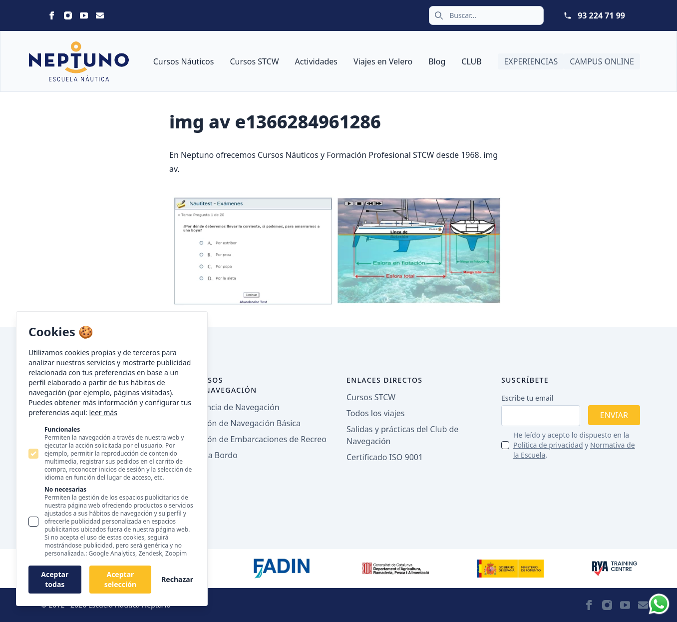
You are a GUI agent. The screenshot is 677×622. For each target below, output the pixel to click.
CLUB (471, 61)
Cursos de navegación (224, 385)
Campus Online (602, 61)
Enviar (614, 415)
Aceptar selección (120, 579)
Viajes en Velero (382, 61)
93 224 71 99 (601, 15)
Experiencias (531, 61)
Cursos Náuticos (183, 61)
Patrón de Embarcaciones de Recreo (259, 439)
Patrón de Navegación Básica (246, 423)
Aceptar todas (54, 579)
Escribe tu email (527, 398)
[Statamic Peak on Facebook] (52, 15)
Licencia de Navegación (236, 407)
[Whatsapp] (659, 604)
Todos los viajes (375, 413)
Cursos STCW (254, 61)
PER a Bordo (215, 455)
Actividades (316, 61)
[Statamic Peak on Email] (100, 15)
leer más (103, 412)
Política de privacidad (548, 445)
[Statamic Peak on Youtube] (84, 15)
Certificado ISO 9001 (384, 457)
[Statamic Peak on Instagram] (68, 15)
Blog (436, 61)
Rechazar (177, 579)
